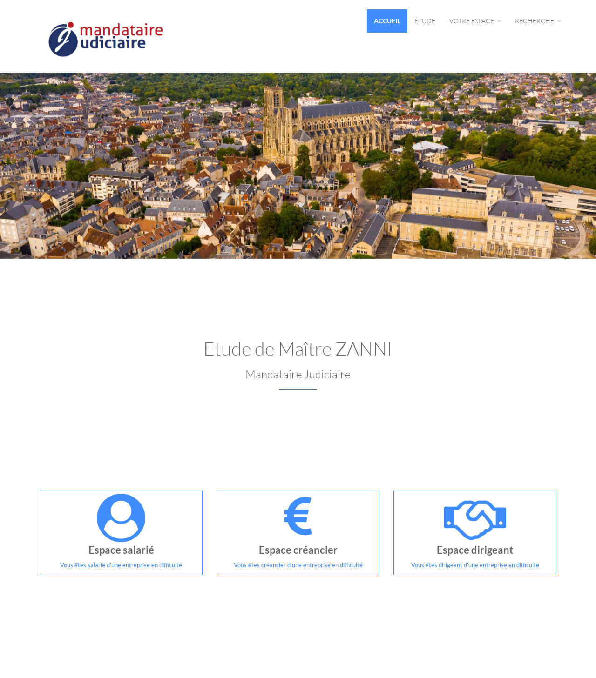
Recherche (538, 21)
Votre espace (475, 21)
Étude (424, 21)
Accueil (387, 21)
